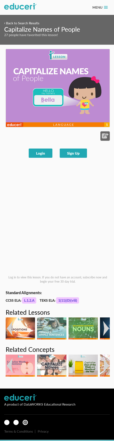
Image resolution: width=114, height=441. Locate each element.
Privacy (43, 431)
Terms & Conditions (18, 431)
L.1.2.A (29, 300)
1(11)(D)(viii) (67, 300)
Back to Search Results (21, 23)
